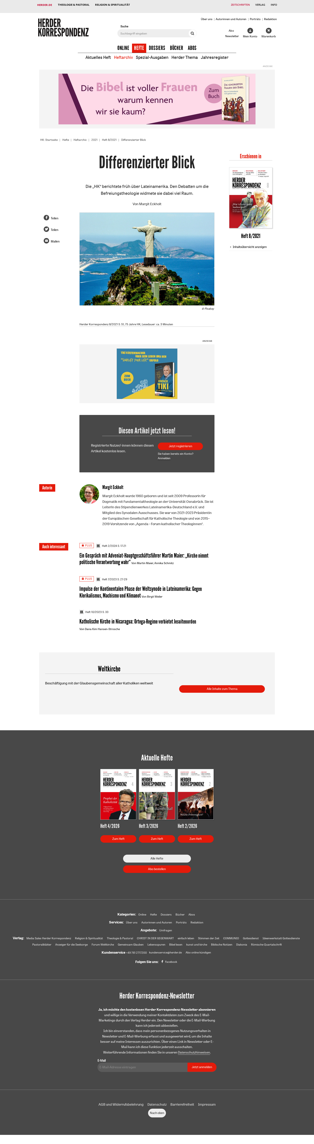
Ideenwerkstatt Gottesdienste (281, 937)
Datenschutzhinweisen (194, 1051)
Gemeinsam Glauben (131, 943)
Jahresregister (214, 54)
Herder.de (44, 5)
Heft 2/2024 (106, 543)
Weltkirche (109, 667)
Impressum (207, 1103)
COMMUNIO (231, 937)
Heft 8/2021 (109, 137)
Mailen (55, 238)
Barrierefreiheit (182, 1103)
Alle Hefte (157, 857)
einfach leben (186, 937)
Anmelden (164, 455)
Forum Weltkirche (103, 943)
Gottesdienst (251, 937)
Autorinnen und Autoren (231, 16)
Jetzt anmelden (202, 1066)
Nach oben (157, 1112)
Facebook (171, 961)
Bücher (176, 45)
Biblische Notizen (221, 943)
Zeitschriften (239, 5)
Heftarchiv (123, 54)
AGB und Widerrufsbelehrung (121, 1103)
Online (123, 45)
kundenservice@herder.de (165, 951)
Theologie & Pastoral (74, 5)
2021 (94, 137)
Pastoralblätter (41, 943)
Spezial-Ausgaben (152, 54)
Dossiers (157, 45)
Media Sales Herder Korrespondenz (48, 937)
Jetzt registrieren (180, 443)
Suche (124, 23)
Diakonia (241, 943)
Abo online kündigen (198, 951)
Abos (192, 45)
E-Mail (101, 1059)
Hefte (139, 45)
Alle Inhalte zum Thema (222, 688)
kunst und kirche (196, 943)
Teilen (54, 215)
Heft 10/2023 (90, 610)
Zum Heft (118, 838)
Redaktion (270, 16)
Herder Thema (184, 54)
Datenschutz (157, 1103)
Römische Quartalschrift (266, 943)
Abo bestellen (157, 868)
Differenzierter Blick (133, 137)
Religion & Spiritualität (113, 5)
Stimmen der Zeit (208, 937)
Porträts (255, 16)
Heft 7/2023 (106, 577)
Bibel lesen (175, 943)
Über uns (206, 16)
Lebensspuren (156, 943)
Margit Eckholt (150, 201)
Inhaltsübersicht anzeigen (250, 244)
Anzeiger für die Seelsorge (71, 943)
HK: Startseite (49, 137)
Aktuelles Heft (98, 54)
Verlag (259, 5)
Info (274, 5)
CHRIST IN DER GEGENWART (155, 937)
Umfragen (165, 929)
